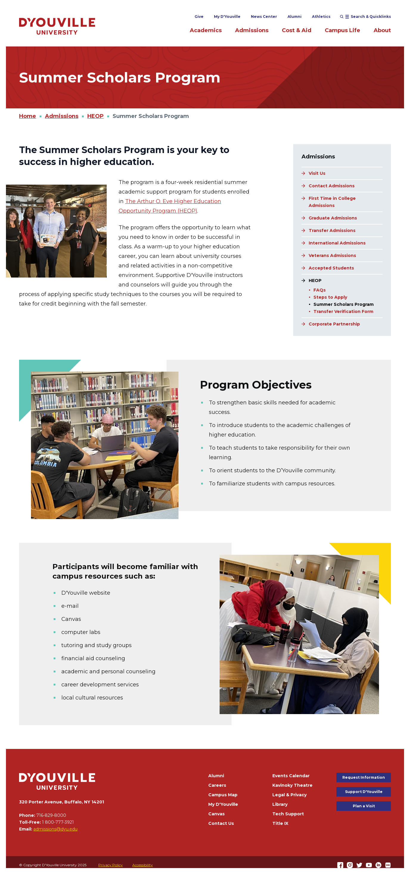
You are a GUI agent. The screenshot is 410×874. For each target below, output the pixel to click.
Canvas (216, 814)
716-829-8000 (51, 815)
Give (199, 16)
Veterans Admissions (332, 255)
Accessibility (142, 865)
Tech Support (288, 814)
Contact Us (221, 823)
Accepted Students (331, 268)
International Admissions (337, 243)
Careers (217, 785)
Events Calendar (291, 775)
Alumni (295, 16)
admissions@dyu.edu (55, 829)
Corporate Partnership (334, 324)
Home (27, 116)
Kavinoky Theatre (292, 785)
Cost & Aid (296, 30)
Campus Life (342, 30)
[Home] (57, 26)
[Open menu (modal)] (365, 16)
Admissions (251, 30)
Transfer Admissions (332, 230)
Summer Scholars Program (343, 304)
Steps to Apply (330, 297)
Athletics (321, 16)
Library (280, 804)
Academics (206, 30)
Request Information (363, 777)
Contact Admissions (332, 185)
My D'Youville (227, 16)
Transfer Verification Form (343, 311)
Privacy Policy (110, 865)
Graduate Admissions (333, 218)
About (382, 30)
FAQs (319, 290)
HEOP (95, 116)
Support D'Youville (364, 791)
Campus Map (222, 794)
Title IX (280, 823)
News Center (264, 16)
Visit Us (317, 173)
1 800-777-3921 (58, 822)
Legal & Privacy (289, 794)
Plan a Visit (364, 806)
